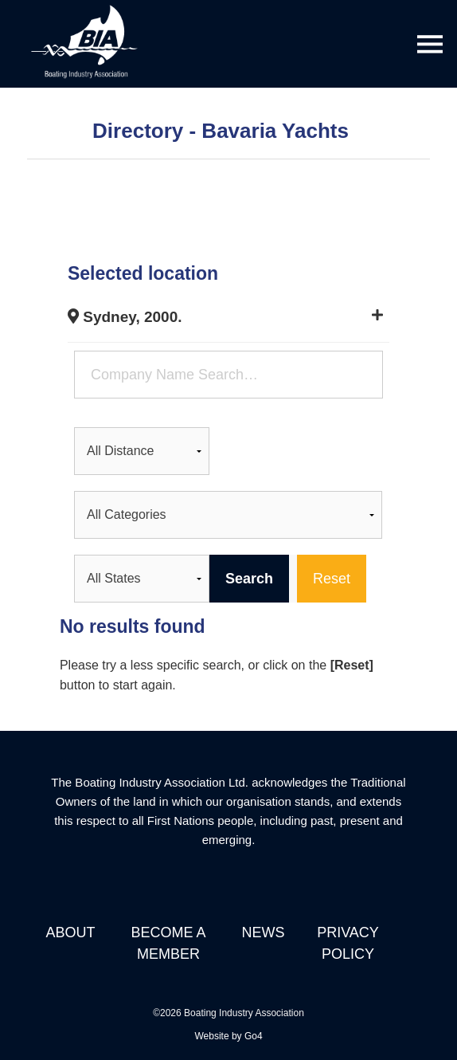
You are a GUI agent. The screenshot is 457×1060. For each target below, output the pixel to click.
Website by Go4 (228, 1036)
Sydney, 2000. (125, 316)
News (262, 932)
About (70, 932)
